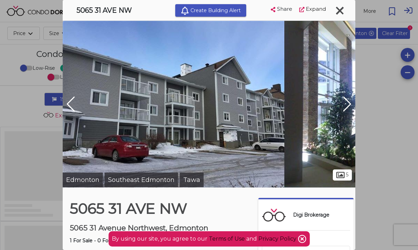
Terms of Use (227, 238)
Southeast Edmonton (141, 180)
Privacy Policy (278, 238)
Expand (312, 9)
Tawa (191, 180)
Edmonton (82, 180)
